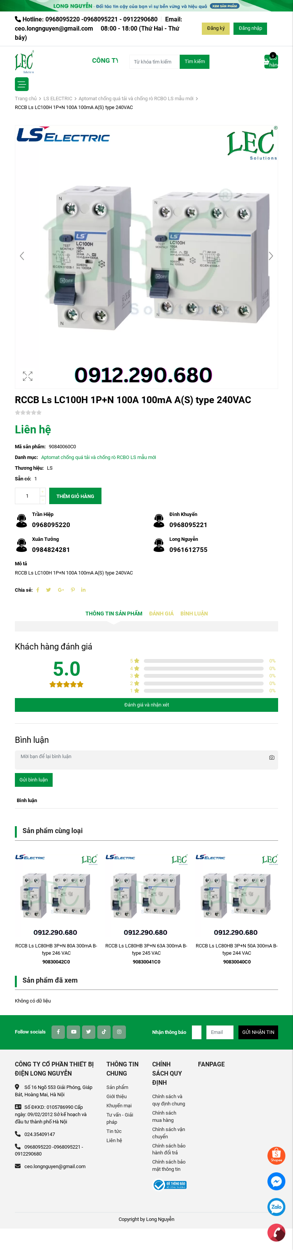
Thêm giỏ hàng (75, 496)
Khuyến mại (119, 1105)
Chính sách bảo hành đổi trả (168, 1149)
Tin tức (114, 1131)
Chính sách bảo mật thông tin (168, 1165)
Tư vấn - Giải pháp (119, 1118)
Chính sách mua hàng (164, 1116)
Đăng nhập (250, 28)
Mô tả (21, 563)
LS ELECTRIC (57, 98)
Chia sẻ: (24, 590)
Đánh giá (161, 613)
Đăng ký (216, 28)
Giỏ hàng (271, 61)
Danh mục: (26, 457)
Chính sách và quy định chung (168, 1100)
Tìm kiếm (195, 61)
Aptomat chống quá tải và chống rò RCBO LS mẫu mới (136, 98)
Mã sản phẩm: (30, 446)
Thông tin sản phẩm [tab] (113, 613)
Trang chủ (26, 98)
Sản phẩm (117, 1087)
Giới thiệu (116, 1096)
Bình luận (194, 613)
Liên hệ (114, 1140)
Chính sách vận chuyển (168, 1132)
